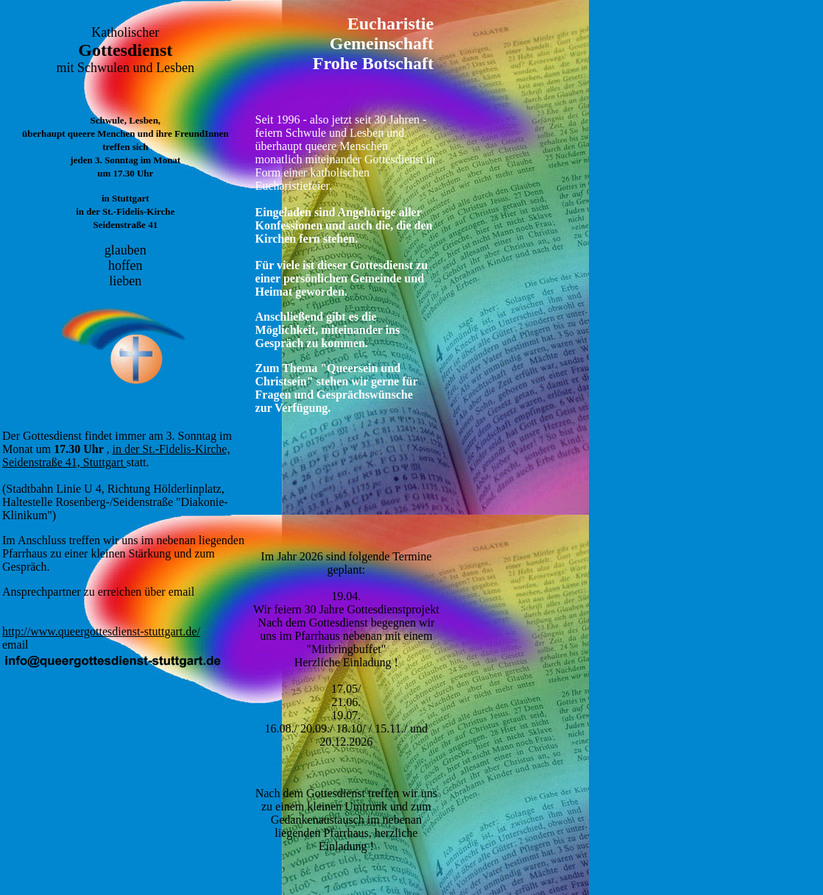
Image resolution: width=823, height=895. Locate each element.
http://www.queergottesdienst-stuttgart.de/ (101, 631)
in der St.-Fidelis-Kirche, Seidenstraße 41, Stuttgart (116, 455)
